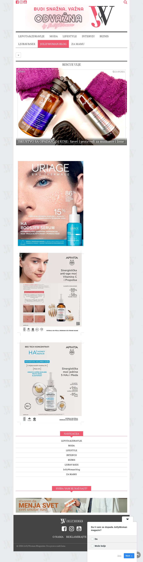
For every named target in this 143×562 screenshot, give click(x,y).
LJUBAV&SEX (26, 44)
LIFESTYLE (70, 36)
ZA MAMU (77, 44)
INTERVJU (88, 36)
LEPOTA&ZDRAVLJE (31, 36)
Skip (119, 556)
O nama (58, 537)
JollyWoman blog (53, 44)
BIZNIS (104, 36)
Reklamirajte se (78, 537)
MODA (54, 36)
